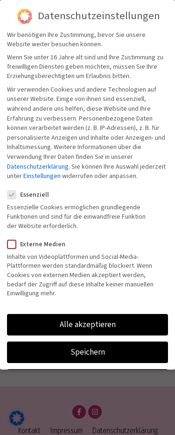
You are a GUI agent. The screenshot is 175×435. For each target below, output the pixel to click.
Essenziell (31, 195)
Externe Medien (39, 244)
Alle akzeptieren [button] (88, 324)
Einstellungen (42, 176)
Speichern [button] (87, 352)
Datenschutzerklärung (38, 166)
